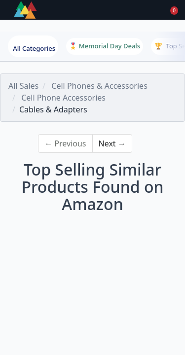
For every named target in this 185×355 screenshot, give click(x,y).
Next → (112, 143)
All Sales (23, 85)
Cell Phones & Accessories (99, 85)
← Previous (65, 143)
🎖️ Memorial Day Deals (104, 45)
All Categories (34, 48)
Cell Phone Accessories (63, 97)
